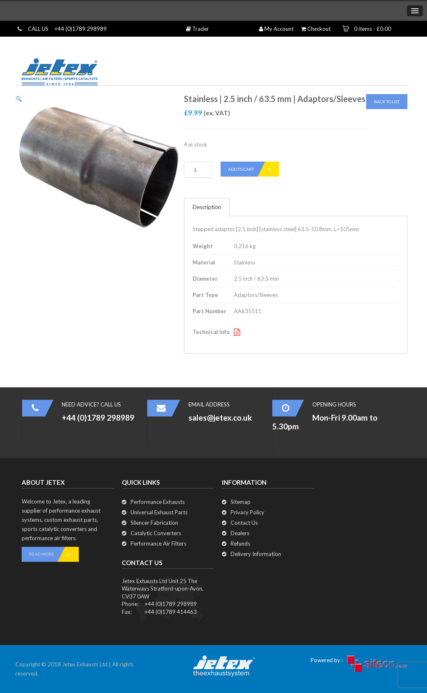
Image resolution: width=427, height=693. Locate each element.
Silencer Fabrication (154, 522)
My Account (276, 28)
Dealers (240, 533)
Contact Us (244, 522)
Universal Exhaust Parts (159, 512)
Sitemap (241, 502)
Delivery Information (256, 554)
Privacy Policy (247, 512)
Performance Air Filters (158, 543)
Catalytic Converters (156, 533)
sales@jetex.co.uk (220, 417)
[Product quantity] (198, 169)
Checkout (316, 28)
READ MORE (54, 554)
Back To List (386, 101)
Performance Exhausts (158, 502)
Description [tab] (207, 207)
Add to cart (253, 169)
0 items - (372, 28)
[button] (18, 98)
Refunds (240, 543)
